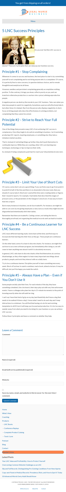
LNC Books (8, 424)
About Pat (35, 489)
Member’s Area (8, 452)
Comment (6, 334)
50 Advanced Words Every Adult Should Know (19, 476)
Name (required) (8, 360)
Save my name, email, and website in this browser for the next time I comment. (29, 394)
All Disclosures (24, 489)
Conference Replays (11, 428)
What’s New (6, 413)
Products (5, 421)
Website (5, 380)
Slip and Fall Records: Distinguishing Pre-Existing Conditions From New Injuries (31, 469)
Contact (5, 448)
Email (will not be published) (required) (17, 370)
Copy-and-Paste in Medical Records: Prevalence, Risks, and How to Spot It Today (32, 472)
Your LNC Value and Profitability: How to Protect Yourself (23, 461)
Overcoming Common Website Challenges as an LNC (21, 465)
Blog (4, 444)
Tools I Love (8, 436)
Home (4, 409)
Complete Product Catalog (14, 432)
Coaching (5, 417)
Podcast (5, 441)
